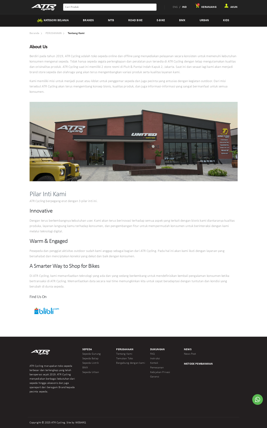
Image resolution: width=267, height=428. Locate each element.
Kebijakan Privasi (160, 372)
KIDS (226, 20)
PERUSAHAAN (54, 33)
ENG (175, 7)
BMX (182, 20)
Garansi (154, 376)
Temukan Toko (124, 358)
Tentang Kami (124, 354)
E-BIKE (161, 20)
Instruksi (155, 358)
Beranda (34, 33)
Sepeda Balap (90, 358)
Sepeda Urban (90, 372)
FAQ (152, 354)
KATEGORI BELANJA (53, 20)
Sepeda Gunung (91, 354)
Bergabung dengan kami (130, 363)
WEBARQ (80, 422)
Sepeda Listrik (90, 363)
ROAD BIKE (135, 20)
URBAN (204, 20)
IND (184, 7)
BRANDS (88, 20)
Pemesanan (157, 367)
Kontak (154, 363)
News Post (190, 354)
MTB (111, 20)
